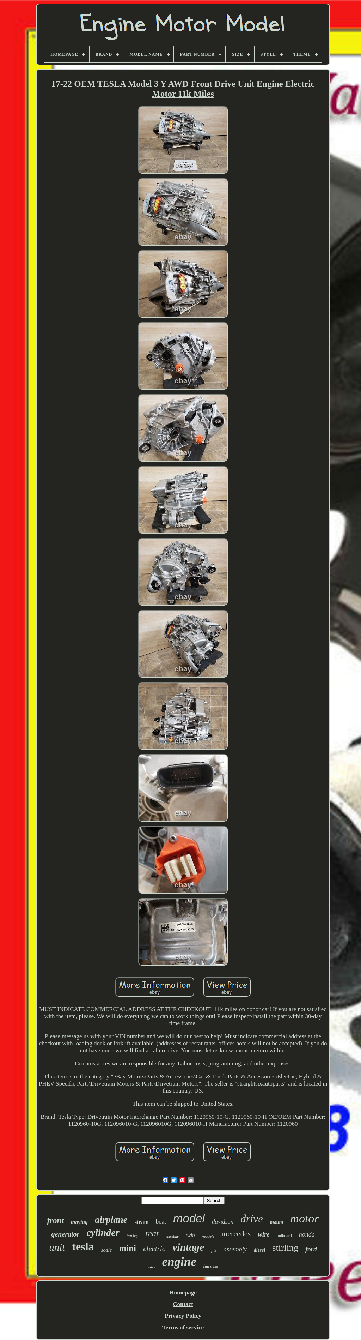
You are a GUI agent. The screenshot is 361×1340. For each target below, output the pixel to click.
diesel (259, 1250)
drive (251, 1219)
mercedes (236, 1233)
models (208, 1236)
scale (106, 1250)
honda (307, 1234)
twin (190, 1235)
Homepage (182, 1292)
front (55, 1220)
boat (161, 1221)
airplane (111, 1219)
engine (179, 1262)
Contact (183, 1304)
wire (264, 1234)
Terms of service (183, 1327)
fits (213, 1250)
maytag (79, 1222)
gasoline (172, 1236)
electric (154, 1248)
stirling (285, 1248)
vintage (188, 1247)
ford (311, 1249)
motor (304, 1218)
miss (151, 1267)
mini (127, 1248)
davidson (222, 1221)
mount (276, 1222)
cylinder (102, 1232)
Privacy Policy (183, 1315)
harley (132, 1235)
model (189, 1218)
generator (65, 1234)
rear (152, 1233)
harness (210, 1266)
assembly (235, 1249)
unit (57, 1247)
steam (142, 1222)
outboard (284, 1235)
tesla (83, 1246)
